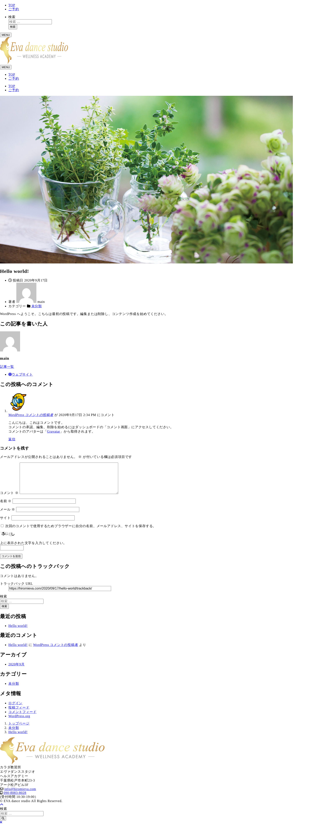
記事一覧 (7, 366)
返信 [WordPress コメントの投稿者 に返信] (11, 439)
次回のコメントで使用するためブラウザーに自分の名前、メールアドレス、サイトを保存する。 (80, 532)
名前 (6, 507)
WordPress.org (19, 723)
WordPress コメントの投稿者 (30, 415)
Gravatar (53, 431)
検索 (11, 17)
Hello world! (18, 632)
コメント (9, 499)
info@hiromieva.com (20, 795)
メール (7, 516)
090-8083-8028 (15, 799)
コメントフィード (22, 718)
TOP (11, 5)
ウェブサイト (20, 374)
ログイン (15, 710)
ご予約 (13, 9)
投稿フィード (18, 714)
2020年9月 (16, 671)
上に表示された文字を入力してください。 (33, 549)
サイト (5, 524)
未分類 (36, 306)
